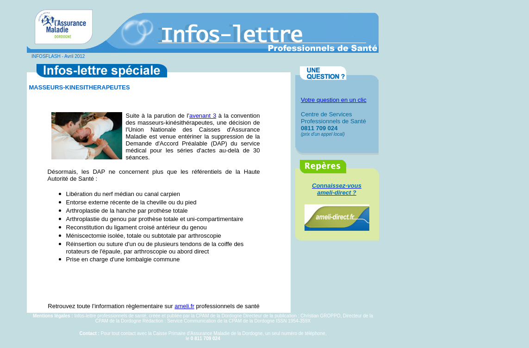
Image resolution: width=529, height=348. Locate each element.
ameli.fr (184, 306)
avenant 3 (202, 115)
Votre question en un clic (334, 99)
